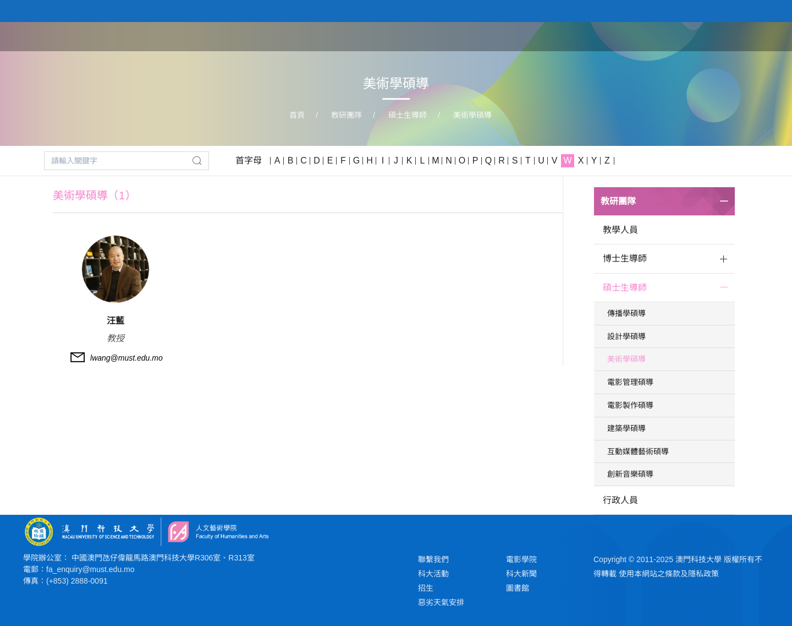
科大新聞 (521, 573)
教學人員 (620, 230)
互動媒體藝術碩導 (638, 451)
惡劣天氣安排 (441, 602)
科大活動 (433, 573)
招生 (425, 588)
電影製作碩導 (630, 405)
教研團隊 (643, 35)
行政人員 (620, 500)
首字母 (248, 160)
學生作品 (699, 35)
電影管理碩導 (630, 382)
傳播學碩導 (626, 313)
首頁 (485, 35)
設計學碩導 (626, 336)
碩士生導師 (407, 115)
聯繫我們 (433, 559)
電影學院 (521, 559)
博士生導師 (625, 258)
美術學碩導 (472, 115)
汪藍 (115, 320)
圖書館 (517, 588)
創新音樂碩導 (630, 474)
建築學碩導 (626, 428)
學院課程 (587, 35)
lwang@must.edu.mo (126, 357)
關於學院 (531, 35)
